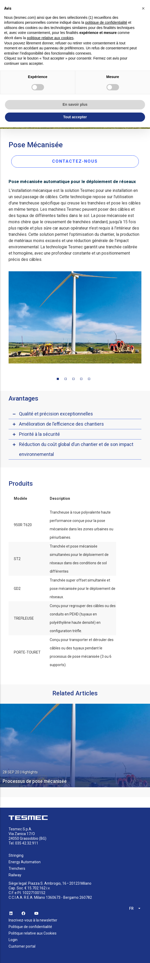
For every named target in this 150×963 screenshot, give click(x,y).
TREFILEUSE (24, 618)
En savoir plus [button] (75, 104)
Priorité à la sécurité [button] (39, 434)
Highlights (30, 772)
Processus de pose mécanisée (35, 781)
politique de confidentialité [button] (106, 22)
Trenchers (17, 868)
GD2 (17, 588)
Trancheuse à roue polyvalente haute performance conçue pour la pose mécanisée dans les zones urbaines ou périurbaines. (81, 524)
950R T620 (23, 525)
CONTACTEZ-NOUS (75, 161)
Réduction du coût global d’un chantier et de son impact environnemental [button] (76, 449)
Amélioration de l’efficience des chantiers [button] (61, 424)
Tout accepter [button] (75, 117)
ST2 (17, 559)
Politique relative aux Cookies (33, 933)
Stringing (16, 855)
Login (13, 940)
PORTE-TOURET (27, 652)
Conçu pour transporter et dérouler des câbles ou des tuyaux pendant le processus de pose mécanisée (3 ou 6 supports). (82, 652)
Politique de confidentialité (30, 927)
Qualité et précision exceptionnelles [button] (56, 413)
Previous (4, 318)
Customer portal (22, 946)
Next (145, 318)
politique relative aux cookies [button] (50, 38)
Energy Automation (25, 862)
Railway (15, 875)
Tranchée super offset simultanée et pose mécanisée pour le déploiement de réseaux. (82, 588)
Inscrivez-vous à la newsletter (33, 920)
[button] (143, 8)
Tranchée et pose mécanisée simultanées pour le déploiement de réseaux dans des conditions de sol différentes (79, 558)
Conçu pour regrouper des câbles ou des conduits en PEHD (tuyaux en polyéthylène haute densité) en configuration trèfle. (83, 618)
